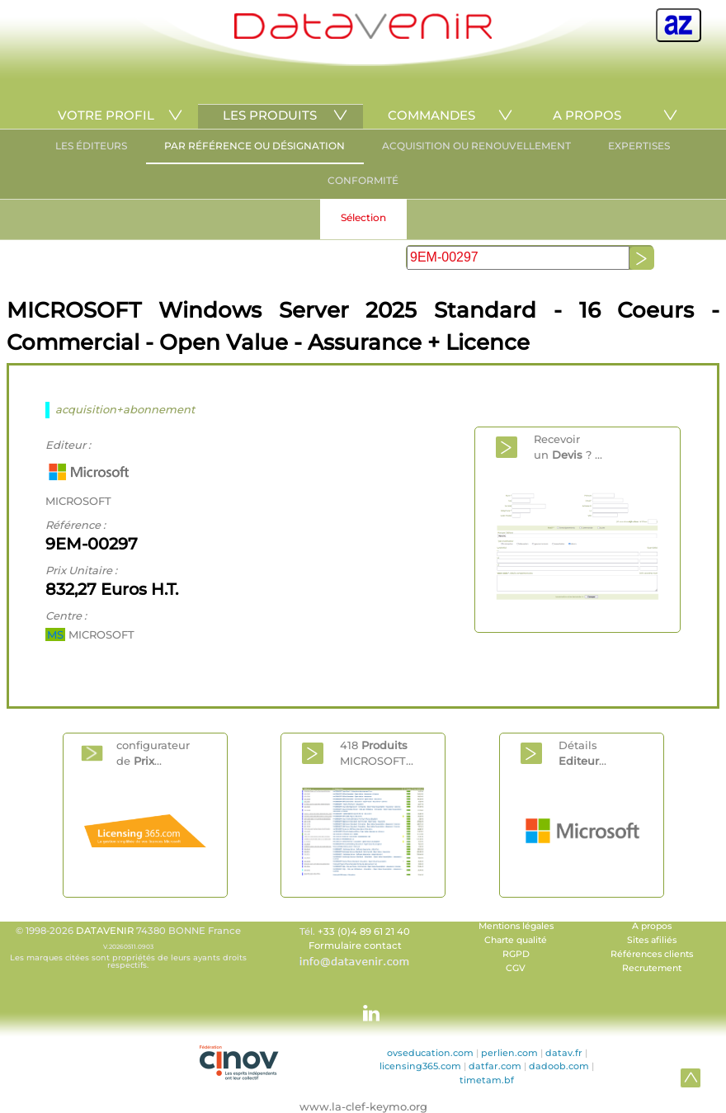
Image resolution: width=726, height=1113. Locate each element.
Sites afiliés (651, 940)
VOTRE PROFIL (106, 115)
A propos (652, 926)
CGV (516, 968)
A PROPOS (587, 115)
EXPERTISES (639, 145)
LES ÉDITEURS (91, 145)
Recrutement (651, 968)
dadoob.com (559, 1066)
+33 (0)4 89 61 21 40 (364, 931)
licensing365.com (420, 1066)
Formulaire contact (355, 945)
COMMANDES (431, 115)
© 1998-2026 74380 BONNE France (128, 947)
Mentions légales (516, 926)
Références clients (651, 954)
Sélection (363, 217)
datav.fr (563, 1053)
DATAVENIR (105, 930)
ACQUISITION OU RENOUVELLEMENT (476, 145)
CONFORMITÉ (363, 180)
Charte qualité (515, 940)
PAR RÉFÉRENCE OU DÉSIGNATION (254, 145)
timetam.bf (487, 1080)
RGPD (516, 954)
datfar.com (495, 1066)
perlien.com (509, 1053)
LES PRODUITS (270, 115)
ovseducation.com (430, 1053)
